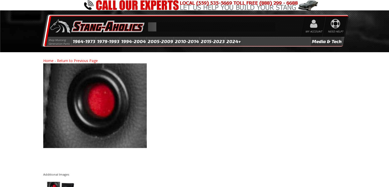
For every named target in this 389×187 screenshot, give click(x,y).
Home (48, 60)
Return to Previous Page (77, 60)
